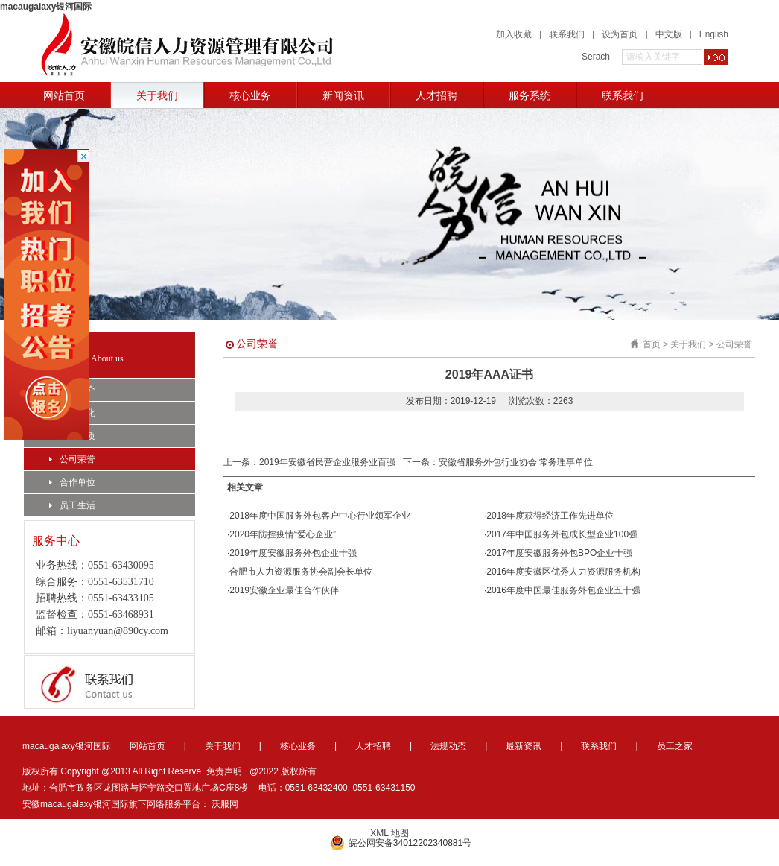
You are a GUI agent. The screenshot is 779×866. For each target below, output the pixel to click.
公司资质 (72, 436)
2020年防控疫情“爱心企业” (282, 534)
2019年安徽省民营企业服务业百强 (327, 462)
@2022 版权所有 (283, 771)
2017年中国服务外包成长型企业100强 (561, 534)
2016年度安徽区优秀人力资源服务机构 (563, 571)
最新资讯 (523, 746)
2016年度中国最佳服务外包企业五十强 (563, 590)
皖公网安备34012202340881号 (400, 842)
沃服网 (225, 804)
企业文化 (72, 413)
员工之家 (675, 746)
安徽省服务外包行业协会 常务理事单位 (516, 462)
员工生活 (72, 505)
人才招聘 (436, 95)
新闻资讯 (343, 95)
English (713, 34)
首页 (652, 344)
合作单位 (72, 482)
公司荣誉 (72, 459)
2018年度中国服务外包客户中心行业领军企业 (319, 516)
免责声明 (224, 771)
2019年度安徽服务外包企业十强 (293, 553)
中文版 (668, 34)
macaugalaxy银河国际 (46, 6)
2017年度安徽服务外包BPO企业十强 (559, 553)
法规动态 (448, 746)
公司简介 (72, 390)
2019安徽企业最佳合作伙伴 (284, 590)
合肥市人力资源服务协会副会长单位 (300, 571)
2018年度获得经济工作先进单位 (550, 516)
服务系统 (529, 95)
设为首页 (619, 34)
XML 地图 (389, 833)
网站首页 (64, 95)
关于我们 (157, 95)
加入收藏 (514, 34)
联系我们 (567, 34)
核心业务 (250, 95)
